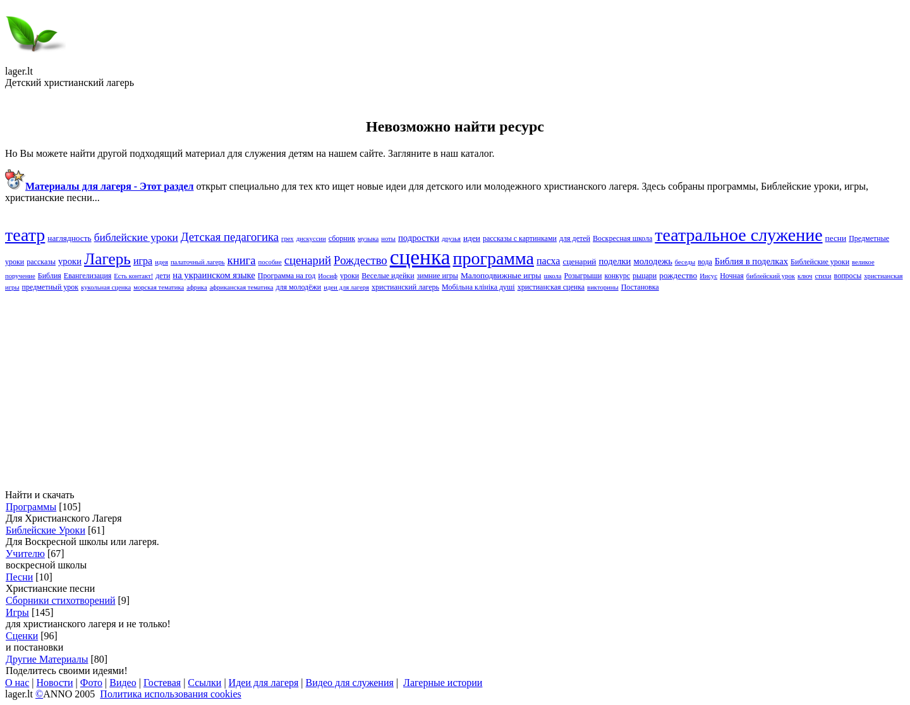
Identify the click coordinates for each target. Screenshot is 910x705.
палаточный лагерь (198, 262)
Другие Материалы (47, 659)
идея (161, 262)
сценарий (579, 261)
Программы (31, 506)
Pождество (360, 260)
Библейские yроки (820, 261)
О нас (17, 682)
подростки (418, 238)
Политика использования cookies (170, 694)
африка (196, 287)
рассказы (41, 261)
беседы (685, 262)
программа (493, 258)
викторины (603, 287)
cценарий (307, 260)
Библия (49, 275)
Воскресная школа (622, 238)
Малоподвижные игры (501, 275)
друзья (451, 238)
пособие (270, 262)
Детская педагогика (230, 236)
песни (836, 238)
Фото (91, 682)
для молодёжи (298, 287)
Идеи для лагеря (264, 682)
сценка (420, 257)
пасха (548, 260)
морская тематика (158, 287)
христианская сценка (551, 287)
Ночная (732, 275)
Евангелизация (88, 275)
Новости (55, 682)
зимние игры (437, 275)
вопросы (848, 275)
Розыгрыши (583, 275)
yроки (70, 261)
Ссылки (204, 682)
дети (162, 275)
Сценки (22, 635)
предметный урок (50, 287)
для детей (574, 238)
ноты (388, 238)
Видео (122, 682)
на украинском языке (214, 275)
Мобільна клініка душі (478, 287)
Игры (17, 612)
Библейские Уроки (45, 530)
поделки (614, 261)
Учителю (25, 553)
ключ (805, 276)
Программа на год (286, 275)
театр (25, 235)
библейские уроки (136, 237)
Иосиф (327, 276)
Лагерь (107, 258)
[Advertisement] (384, 390)
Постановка (640, 287)
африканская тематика (242, 287)
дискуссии (311, 238)
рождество (678, 275)
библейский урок (770, 276)
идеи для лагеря (346, 287)
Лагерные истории (442, 682)
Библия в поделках (751, 261)
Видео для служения (350, 682)
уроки (349, 275)
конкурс (617, 275)
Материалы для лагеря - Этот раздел (109, 186)
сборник (342, 238)
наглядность (69, 238)
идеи (471, 238)
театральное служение (738, 235)
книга (242, 260)
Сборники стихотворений (61, 600)
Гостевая (162, 682)
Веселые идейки (387, 275)
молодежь (652, 261)
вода (705, 261)
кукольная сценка (106, 287)
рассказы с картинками (520, 238)
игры (12, 287)
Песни (19, 577)
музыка (368, 238)
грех (287, 238)
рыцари (645, 275)
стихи (823, 276)
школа (553, 276)
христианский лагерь (405, 287)
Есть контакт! (133, 276)
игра (142, 260)
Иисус (708, 276)
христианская (883, 276)
